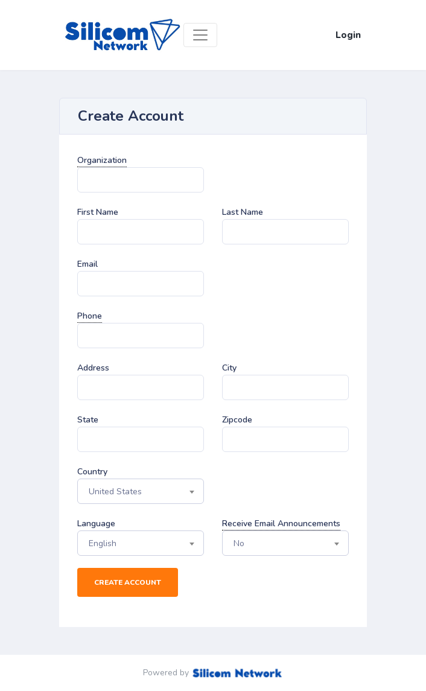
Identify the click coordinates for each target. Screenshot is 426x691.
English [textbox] (102, 543)
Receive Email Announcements (281, 523)
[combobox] (140, 491)
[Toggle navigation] (200, 35)
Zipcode (237, 419)
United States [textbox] (115, 491)
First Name (97, 212)
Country (92, 471)
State (87, 419)
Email (87, 264)
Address (93, 368)
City (229, 368)
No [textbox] (239, 543)
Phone (89, 316)
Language (96, 523)
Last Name (242, 212)
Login (348, 35)
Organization (102, 160)
